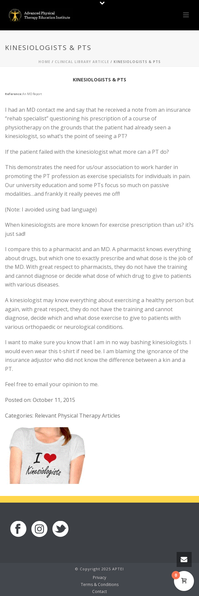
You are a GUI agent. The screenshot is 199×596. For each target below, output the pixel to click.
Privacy (99, 577)
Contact (99, 591)
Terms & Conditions (100, 584)
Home (44, 61)
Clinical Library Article (82, 61)
